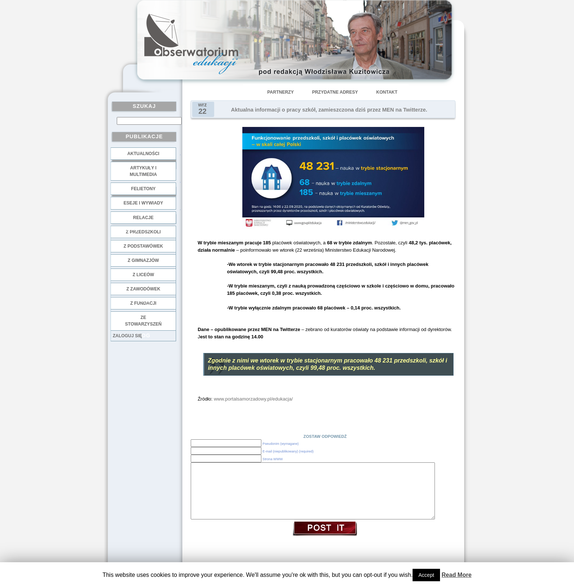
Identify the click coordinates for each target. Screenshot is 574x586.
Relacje (143, 217)
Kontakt (387, 92)
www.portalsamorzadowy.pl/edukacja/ (253, 399)
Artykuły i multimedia (143, 171)
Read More (456, 575)
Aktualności (143, 153)
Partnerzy (280, 92)
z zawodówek (143, 289)
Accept (426, 575)
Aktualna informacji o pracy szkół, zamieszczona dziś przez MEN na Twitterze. (329, 110)
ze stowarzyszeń (143, 321)
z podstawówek (143, 246)
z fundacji (143, 303)
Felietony (143, 188)
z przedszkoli (143, 231)
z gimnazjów (143, 260)
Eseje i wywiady (143, 203)
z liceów (143, 274)
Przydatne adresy (335, 92)
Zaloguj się (127, 335)
